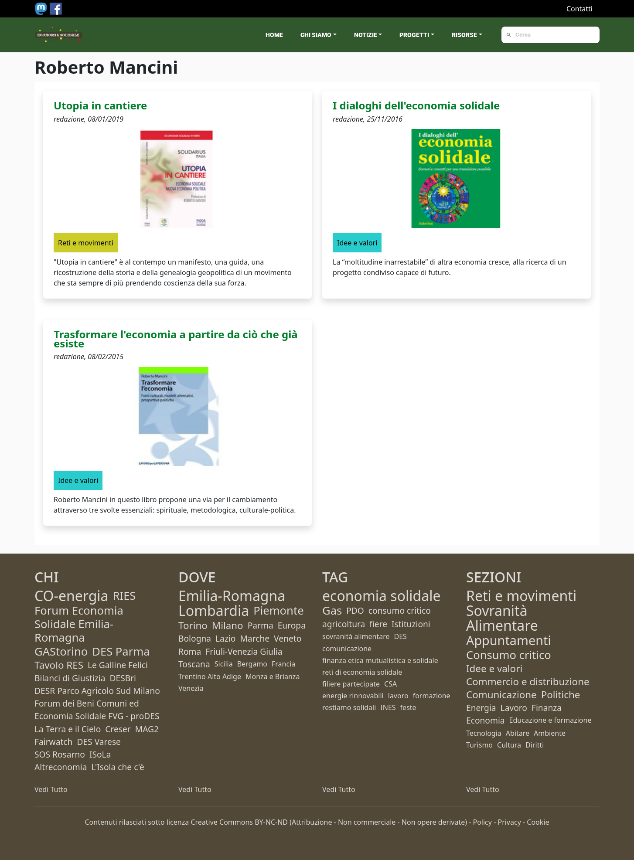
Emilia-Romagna (231, 595)
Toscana (194, 664)
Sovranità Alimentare (502, 618)
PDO (355, 610)
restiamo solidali (349, 707)
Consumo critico (508, 655)
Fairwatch (53, 742)
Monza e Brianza (272, 676)
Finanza (547, 708)
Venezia (191, 688)
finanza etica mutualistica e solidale (380, 660)
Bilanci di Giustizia (69, 678)
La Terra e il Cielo (67, 729)
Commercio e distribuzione (528, 681)
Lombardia (213, 610)
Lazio (225, 638)
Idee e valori (494, 668)
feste (408, 707)
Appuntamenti (508, 640)
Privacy (509, 822)
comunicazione (347, 648)
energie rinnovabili (353, 695)
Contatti (579, 9)
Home (274, 34)
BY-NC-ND (271, 822)
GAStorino (61, 651)
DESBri (122, 678)
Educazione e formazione (550, 720)
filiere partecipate (351, 684)
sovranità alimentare (356, 636)
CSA (390, 684)
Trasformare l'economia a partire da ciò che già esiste (176, 338)
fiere (378, 624)
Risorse (464, 34)
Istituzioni (411, 624)
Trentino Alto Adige (209, 676)
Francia (283, 664)
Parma (260, 625)
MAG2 (147, 729)
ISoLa (100, 754)
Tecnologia (483, 733)
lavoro (398, 695)
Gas (332, 610)
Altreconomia (60, 767)
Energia (481, 708)
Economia (485, 720)
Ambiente (550, 733)
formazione (431, 695)
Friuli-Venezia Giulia (243, 651)
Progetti (414, 34)
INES (387, 707)
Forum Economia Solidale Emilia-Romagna (78, 624)
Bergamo (252, 664)
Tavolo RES (58, 665)
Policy (482, 822)
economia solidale (381, 595)
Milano (227, 625)
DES (400, 636)
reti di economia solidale (362, 672)
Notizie (365, 34)
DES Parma (121, 651)
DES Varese (98, 742)
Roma (189, 651)
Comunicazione (501, 694)
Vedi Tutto (51, 789)
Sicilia (224, 664)
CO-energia (71, 595)
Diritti (534, 745)
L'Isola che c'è (117, 767)
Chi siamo (315, 34)
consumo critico (399, 610)
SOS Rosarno (59, 754)
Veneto (287, 638)
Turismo (479, 745)
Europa (292, 625)
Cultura (509, 745)
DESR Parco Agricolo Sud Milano (97, 691)
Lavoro (514, 708)
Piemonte (278, 610)
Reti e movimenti (521, 595)
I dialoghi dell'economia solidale (416, 105)
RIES (124, 595)
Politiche (560, 694)
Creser (117, 729)
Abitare (517, 733)
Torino (193, 625)
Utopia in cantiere (100, 105)
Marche (254, 638)
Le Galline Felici (118, 665)
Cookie (538, 822)
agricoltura (343, 624)
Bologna (194, 638)
